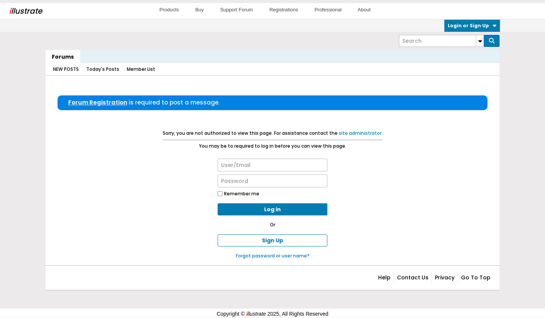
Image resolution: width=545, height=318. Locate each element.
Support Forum (236, 9)
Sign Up (272, 240)
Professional (328, 9)
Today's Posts (102, 69)
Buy (199, 9)
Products (169, 9)
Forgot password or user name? (273, 256)
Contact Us (412, 277)
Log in (272, 209)
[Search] (441, 41)
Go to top (475, 277)
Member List (141, 69)
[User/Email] (272, 165)
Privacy (445, 277)
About (364, 9)
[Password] (272, 181)
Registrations (283, 9)
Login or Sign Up (472, 25)
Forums (63, 57)
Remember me (238, 193)
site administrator (360, 133)
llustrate (25, 11)
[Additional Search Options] (480, 41)
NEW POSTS (66, 69)
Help (384, 277)
